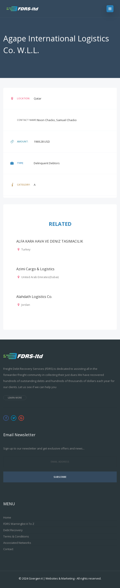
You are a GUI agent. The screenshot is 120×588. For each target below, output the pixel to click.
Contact (8, 549)
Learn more (15, 397)
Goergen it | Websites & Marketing (51, 578)
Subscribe (60, 476)
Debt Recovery (13, 530)
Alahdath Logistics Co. (34, 296)
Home (7, 517)
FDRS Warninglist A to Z (18, 524)
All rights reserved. (89, 578)
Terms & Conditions (16, 536)
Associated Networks (17, 543)
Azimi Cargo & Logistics (35, 269)
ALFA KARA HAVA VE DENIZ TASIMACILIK (49, 241)
